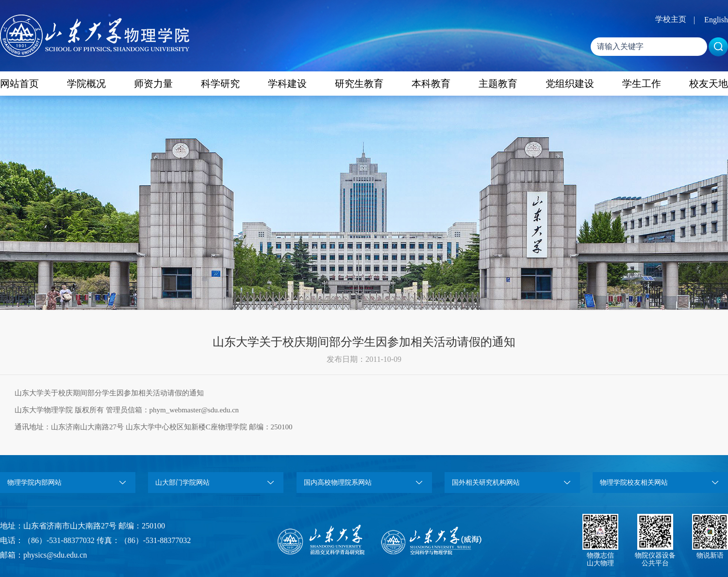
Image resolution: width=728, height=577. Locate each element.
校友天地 (708, 83)
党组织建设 (570, 83)
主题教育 (498, 83)
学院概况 (86, 83)
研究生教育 (359, 83)
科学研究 (220, 83)
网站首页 (19, 83)
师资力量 (153, 83)
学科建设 (287, 83)
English (716, 20)
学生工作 (641, 83)
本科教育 (431, 83)
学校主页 (670, 19)
